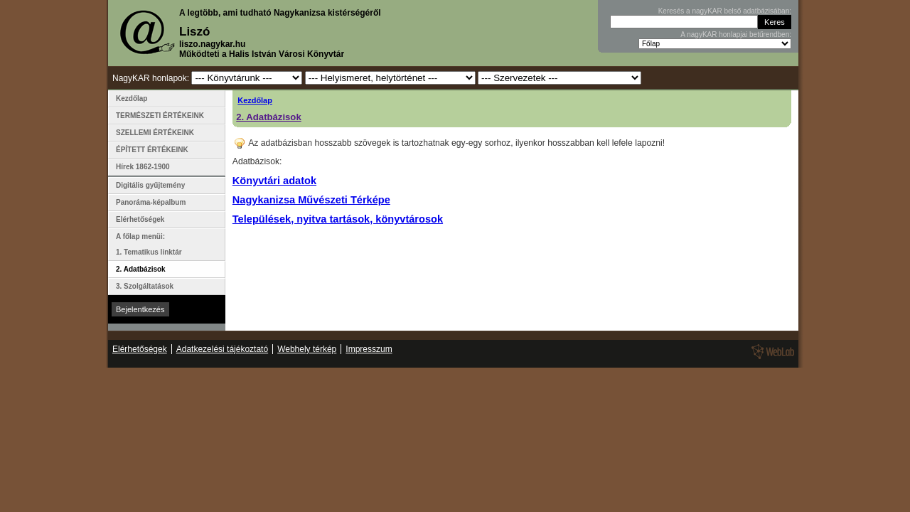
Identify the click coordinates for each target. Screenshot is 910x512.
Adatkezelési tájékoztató (222, 349)
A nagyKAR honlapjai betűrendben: (735, 34)
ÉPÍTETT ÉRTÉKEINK (152, 150)
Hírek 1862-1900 (143, 167)
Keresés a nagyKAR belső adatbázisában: (724, 11)
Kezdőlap (254, 100)
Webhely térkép (306, 349)
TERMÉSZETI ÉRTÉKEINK (160, 115)
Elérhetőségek (140, 219)
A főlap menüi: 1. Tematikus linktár (149, 244)
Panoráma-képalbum (151, 202)
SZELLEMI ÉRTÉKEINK (155, 133)
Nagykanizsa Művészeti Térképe (311, 200)
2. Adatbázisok (268, 117)
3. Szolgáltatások (144, 286)
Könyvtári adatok (274, 180)
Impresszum (369, 349)
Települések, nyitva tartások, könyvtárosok (337, 219)
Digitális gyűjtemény (150, 185)
